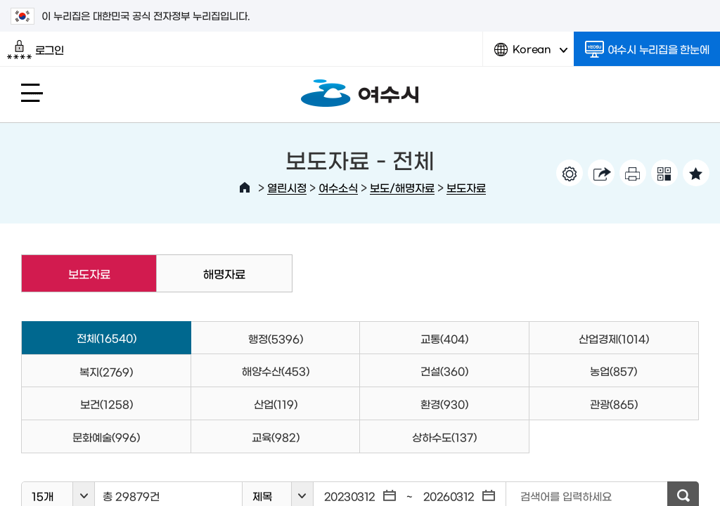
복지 (106, 371)
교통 (444, 338)
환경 (444, 403)
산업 (275, 403)
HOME (244, 187)
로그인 (35, 50)
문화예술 (106, 437)
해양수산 (275, 370)
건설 (444, 370)
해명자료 (224, 273)
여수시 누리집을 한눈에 (647, 49)
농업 (613, 370)
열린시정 (287, 187)
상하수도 (444, 437)
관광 (614, 403)
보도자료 (466, 187)
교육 (276, 437)
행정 (275, 338)
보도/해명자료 (402, 187)
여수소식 (338, 187)
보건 (106, 403)
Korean (530, 54)
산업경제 (614, 338)
